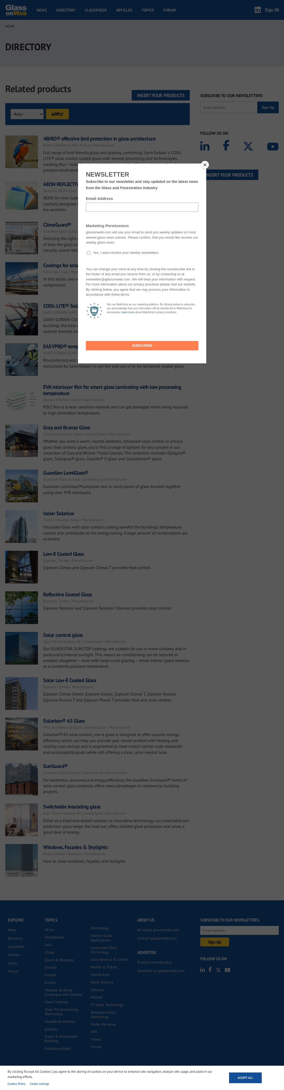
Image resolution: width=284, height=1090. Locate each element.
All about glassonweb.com (158, 930)
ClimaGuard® (57, 225)
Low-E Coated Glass (63, 554)
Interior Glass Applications (101, 937)
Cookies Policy (16, 1084)
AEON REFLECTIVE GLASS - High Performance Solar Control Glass (111, 184)
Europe (50, 975)
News (42, 10)
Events (50, 982)
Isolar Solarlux (58, 513)
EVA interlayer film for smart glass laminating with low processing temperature (112, 390)
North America (102, 982)
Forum (169, 10)
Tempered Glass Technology (103, 1014)
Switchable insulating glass (72, 807)
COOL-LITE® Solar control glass (76, 306)
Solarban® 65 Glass (64, 721)
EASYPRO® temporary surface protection (86, 346)
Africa (49, 929)
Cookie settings (39, 1084)
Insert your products (161, 95)
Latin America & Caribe (109, 959)
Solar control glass (63, 635)
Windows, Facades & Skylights (75, 847)
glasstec (51, 1029)
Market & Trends (104, 967)
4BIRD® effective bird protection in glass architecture (99, 139)
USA (94, 1031)
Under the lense (103, 1024)
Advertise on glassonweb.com (161, 970)
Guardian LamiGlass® (65, 473)
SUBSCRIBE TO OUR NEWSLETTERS (231, 95)
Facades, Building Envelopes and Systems (63, 992)
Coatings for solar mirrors (69, 265)
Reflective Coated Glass (67, 594)
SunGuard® (55, 766)
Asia (48, 944)
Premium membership (154, 962)
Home (9, 26)
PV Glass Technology (107, 1004)
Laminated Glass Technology (104, 949)
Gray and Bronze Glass (66, 427)
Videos (96, 1039)
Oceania (97, 989)
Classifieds (96, 10)
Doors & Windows (59, 960)
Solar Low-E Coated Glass (69, 680)
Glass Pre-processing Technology (61, 1011)
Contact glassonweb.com (157, 938)
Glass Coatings (56, 1001)
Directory (65, 10)
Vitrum (96, 1046)
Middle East (100, 974)
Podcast (97, 997)
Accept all (245, 1078)
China (49, 952)
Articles (124, 10)
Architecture (54, 937)
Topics (148, 10)
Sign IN (272, 10)
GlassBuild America (60, 1021)
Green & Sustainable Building (61, 1038)
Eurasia (51, 967)
